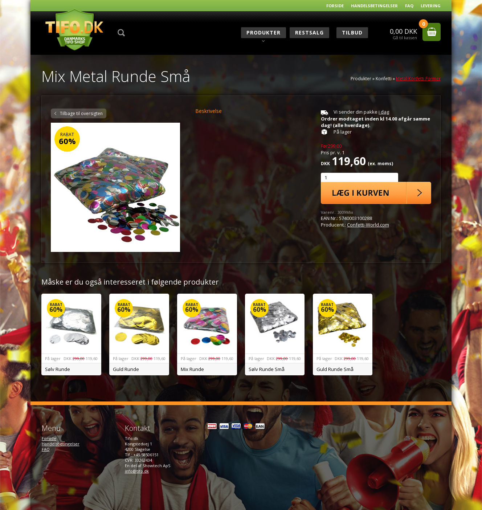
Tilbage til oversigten (81, 113)
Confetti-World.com (368, 224)
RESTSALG (309, 32)
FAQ (409, 6)
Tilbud (352, 32)
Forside (335, 6)
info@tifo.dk (137, 471)
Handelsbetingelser (374, 6)
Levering (431, 6)
